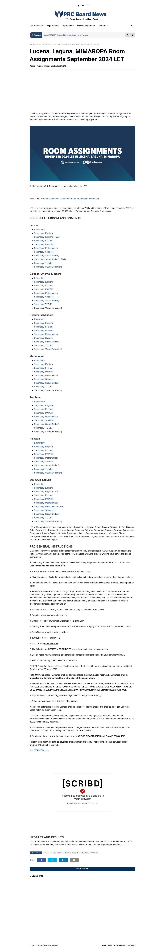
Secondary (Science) (43, 252)
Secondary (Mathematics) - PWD (49, 506)
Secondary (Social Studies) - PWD (50, 259)
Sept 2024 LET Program (39, 750)
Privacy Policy (119, 945)
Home (32, 44)
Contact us (131, 945)
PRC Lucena (56, 853)
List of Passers (36, 26)
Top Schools (68, 26)
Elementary (39, 229)
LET (46, 853)
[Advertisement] (82, 90)
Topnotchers (53, 26)
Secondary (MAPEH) (43, 244)
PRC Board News (51, 945)
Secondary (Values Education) (48, 267)
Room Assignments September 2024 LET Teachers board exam (70, 199)
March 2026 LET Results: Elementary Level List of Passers (66, 35)
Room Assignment (71, 853)
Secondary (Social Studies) (46, 256)
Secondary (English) (43, 233)
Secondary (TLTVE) (43, 263)
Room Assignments (86, 26)
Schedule (103, 26)
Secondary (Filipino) (43, 241)
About (110, 945)
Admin (32, 66)
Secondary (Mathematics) (46, 248)
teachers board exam (42, 44)
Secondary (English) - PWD (46, 237)
